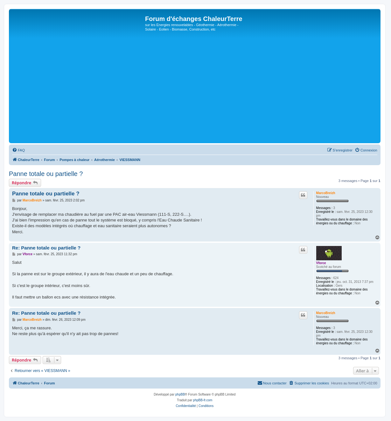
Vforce (321, 263)
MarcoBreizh (325, 193)
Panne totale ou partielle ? (46, 173)
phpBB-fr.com (203, 400)
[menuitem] (18, 150)
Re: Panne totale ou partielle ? (46, 247)
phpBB (180, 394)
